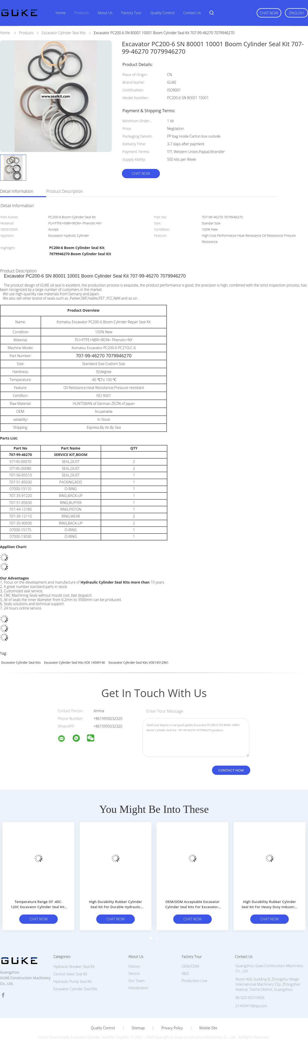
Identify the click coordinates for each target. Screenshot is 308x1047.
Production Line (194, 980)
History (134, 966)
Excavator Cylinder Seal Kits (21, 662)
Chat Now (269, 13)
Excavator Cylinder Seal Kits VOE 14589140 (74, 662)
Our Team (136, 980)
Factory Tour (131, 12)
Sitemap (138, 1028)
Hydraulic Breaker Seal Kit (74, 966)
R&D (185, 973)
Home (60, 12)
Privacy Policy (172, 1028)
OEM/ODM (190, 966)
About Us (105, 12)
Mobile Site (208, 1028)
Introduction (138, 987)
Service (134, 973)
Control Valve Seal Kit (70, 974)
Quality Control (162, 12)
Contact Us (192, 12)
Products (81, 12)
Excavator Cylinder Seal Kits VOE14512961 (139, 662)
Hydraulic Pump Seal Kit (72, 981)
